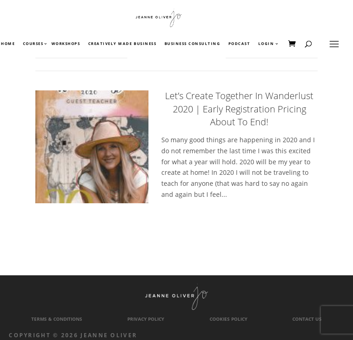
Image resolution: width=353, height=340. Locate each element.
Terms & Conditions (56, 319)
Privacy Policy (145, 319)
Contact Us (307, 319)
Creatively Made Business (122, 44)
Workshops (65, 44)
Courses (33, 44)
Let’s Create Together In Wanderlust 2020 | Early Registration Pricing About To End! (239, 108)
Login (266, 44)
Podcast (239, 44)
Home (8, 44)
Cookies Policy (228, 319)
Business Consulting (193, 44)
